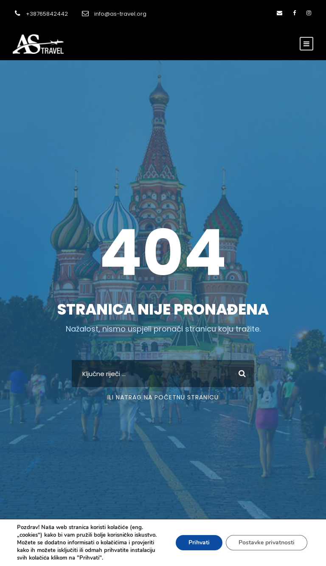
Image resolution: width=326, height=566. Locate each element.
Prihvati (199, 542)
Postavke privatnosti (267, 542)
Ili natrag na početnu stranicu (163, 397)
